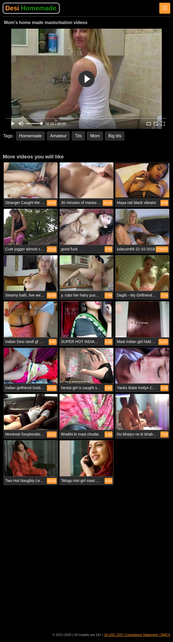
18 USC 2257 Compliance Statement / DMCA (137, 635)
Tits (78, 136)
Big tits (114, 136)
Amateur (58, 136)
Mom (95, 136)
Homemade (30, 136)
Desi (30, 8)
